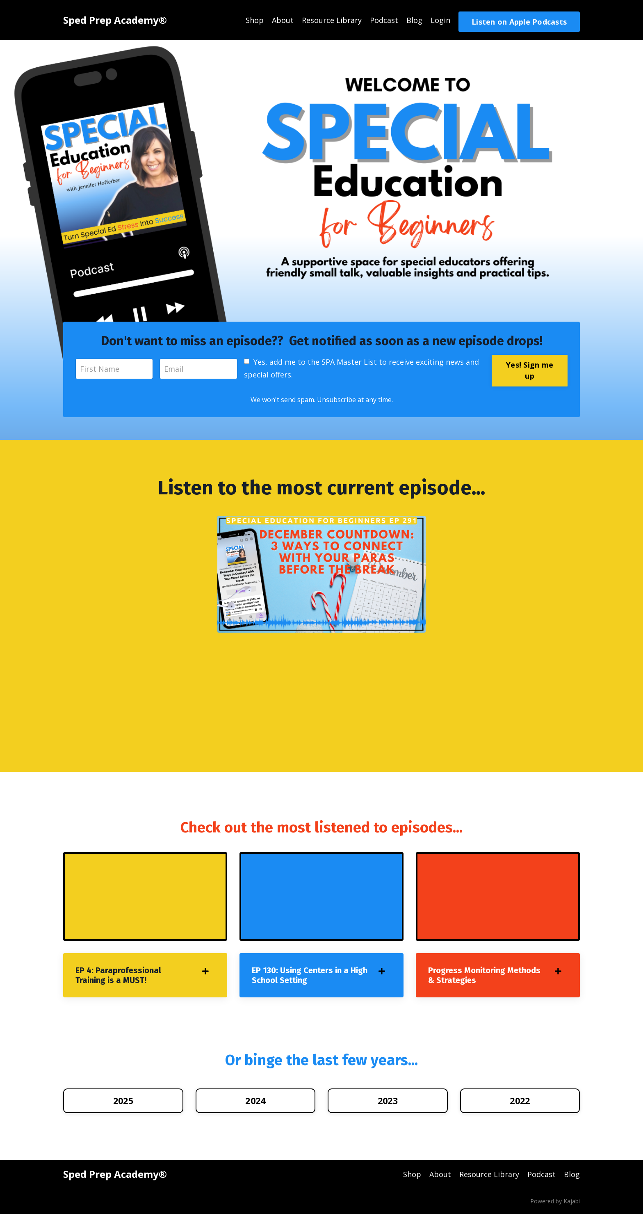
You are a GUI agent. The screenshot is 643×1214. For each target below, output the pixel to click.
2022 (520, 1101)
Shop (255, 20)
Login (440, 20)
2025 (123, 1101)
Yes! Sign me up (529, 370)
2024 (255, 1101)
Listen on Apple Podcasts (519, 22)
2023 (388, 1101)
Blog (414, 20)
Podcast (384, 20)
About (283, 20)
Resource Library (332, 20)
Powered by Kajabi (555, 1201)
